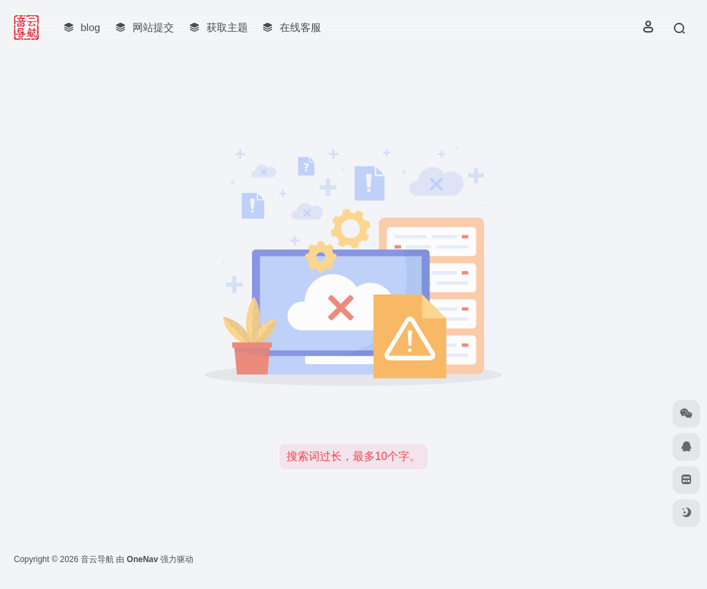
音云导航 (97, 559)
